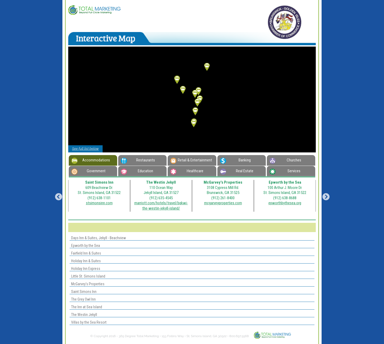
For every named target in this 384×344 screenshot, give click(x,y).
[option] (99, 196)
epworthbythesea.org (284, 203)
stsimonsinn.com (99, 203)
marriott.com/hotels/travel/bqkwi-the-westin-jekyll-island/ (161, 206)
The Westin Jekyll (83, 315)
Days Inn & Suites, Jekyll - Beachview (98, 238)
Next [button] (324, 195)
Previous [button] (57, 195)
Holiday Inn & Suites (85, 261)
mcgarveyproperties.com (223, 203)
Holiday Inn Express (85, 268)
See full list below (85, 149)
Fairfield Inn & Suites (85, 253)
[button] (194, 123)
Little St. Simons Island (87, 276)
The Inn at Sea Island (86, 307)
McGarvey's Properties (87, 284)
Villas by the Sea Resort (88, 322)
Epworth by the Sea (85, 245)
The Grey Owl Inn (83, 299)
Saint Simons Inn (83, 291)
